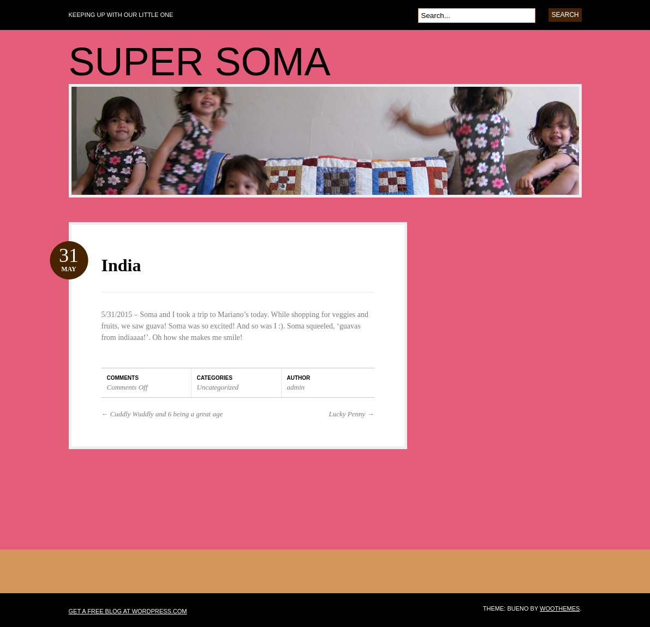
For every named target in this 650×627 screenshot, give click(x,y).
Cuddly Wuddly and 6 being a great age (162, 414)
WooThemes (560, 608)
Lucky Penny (351, 414)
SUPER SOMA (200, 61)
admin (296, 387)
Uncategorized (218, 387)
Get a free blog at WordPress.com (128, 611)
